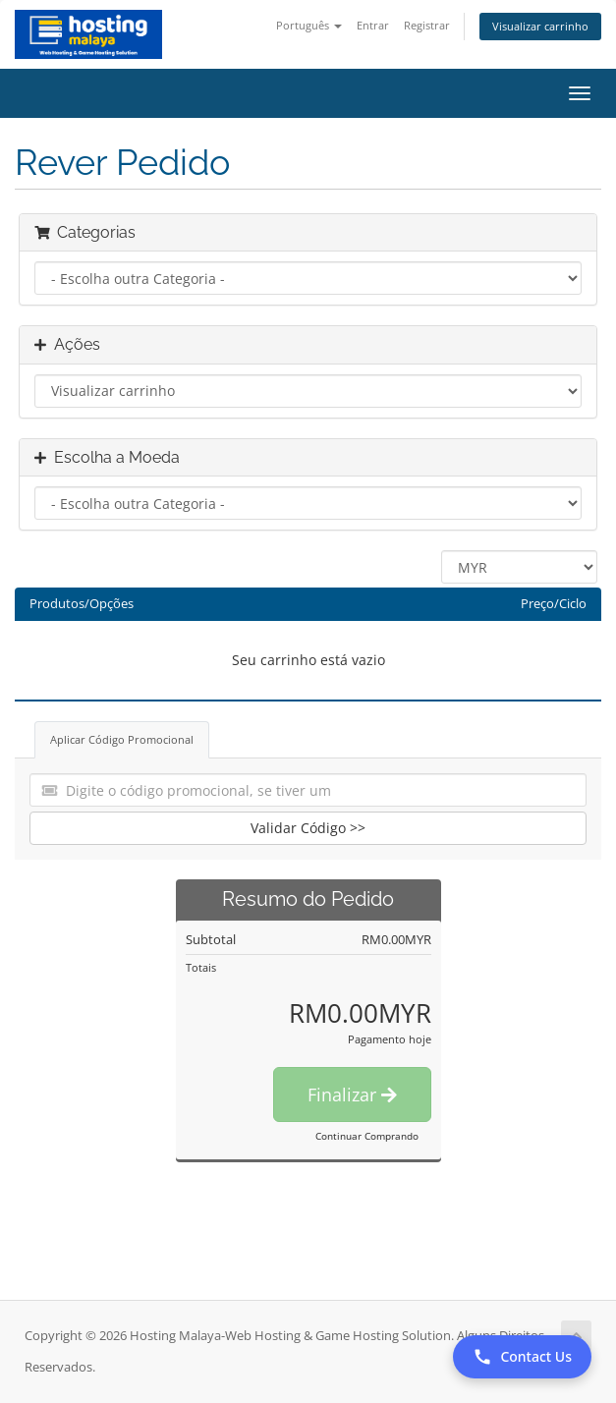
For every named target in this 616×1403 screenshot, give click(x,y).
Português (309, 25)
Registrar (427, 25)
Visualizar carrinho (540, 26)
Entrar (373, 25)
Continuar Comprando (367, 1136)
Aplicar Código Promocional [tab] (122, 739)
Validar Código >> (308, 827)
